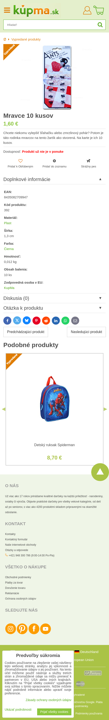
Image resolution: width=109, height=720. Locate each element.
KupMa (9, 288)
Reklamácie (12, 593)
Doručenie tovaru (15, 588)
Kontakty (10, 534)
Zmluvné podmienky (76, 706)
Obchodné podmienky (18, 577)
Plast (7, 223)
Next (105, 409)
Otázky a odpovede (16, 550)
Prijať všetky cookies (54, 712)
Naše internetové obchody (20, 544)
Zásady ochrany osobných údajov (48, 700)
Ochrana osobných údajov (20, 598)
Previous (3, 409)
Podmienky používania (88, 713)
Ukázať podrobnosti (18, 709)
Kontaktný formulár (16, 539)
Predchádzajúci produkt (25, 332)
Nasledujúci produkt (86, 332)
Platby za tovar (14, 582)
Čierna (9, 249)
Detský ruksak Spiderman (54, 445)
